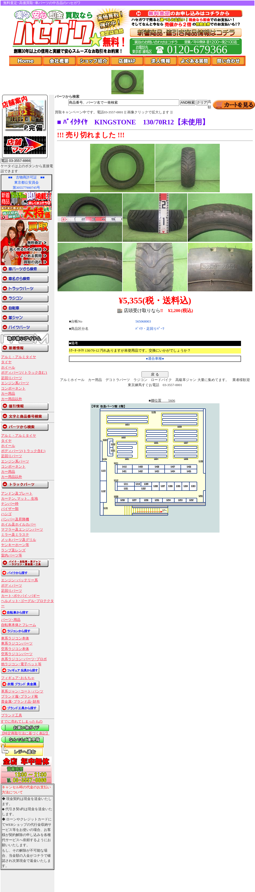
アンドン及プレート (17, 493)
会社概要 (60, 61)
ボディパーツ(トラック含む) (24, 372)
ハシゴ (6, 514)
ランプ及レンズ (13, 550)
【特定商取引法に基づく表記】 (25, 733)
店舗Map (127, 61)
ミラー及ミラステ (15, 535)
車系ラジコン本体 (15, 638)
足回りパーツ (11, 378)
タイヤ (6, 362)
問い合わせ (229, 61)
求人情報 (161, 61)
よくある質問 (195, 61)
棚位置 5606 (163, 401)
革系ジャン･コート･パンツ (22, 691)
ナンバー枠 (10, 504)
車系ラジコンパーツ (17, 643)
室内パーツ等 (11, 555)
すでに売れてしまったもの (21, 721)
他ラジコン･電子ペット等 (21, 664)
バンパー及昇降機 (15, 519)
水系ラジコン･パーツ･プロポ (24, 659)
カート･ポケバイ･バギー (20, 596)
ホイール (8, 367)
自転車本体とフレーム (18, 625)
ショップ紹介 (94, 61)
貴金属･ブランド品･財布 (20, 702)
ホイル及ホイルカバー (18, 524)
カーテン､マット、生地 (19, 499)
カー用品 (8, 393)
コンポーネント (13, 388)
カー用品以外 (11, 399)
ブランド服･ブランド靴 (19, 696)
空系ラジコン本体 (15, 649)
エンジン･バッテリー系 (19, 580)
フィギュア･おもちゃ (17, 678)
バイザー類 (10, 509)
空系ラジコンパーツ (17, 654)
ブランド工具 (11, 715)
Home (26, 61)
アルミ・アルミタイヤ (18, 357)
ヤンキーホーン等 (15, 545)
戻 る (155, 374)
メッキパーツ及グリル (18, 540)
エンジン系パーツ (15, 383)
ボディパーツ (11, 585)
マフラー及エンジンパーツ (22, 529)
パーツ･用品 (10, 620)
